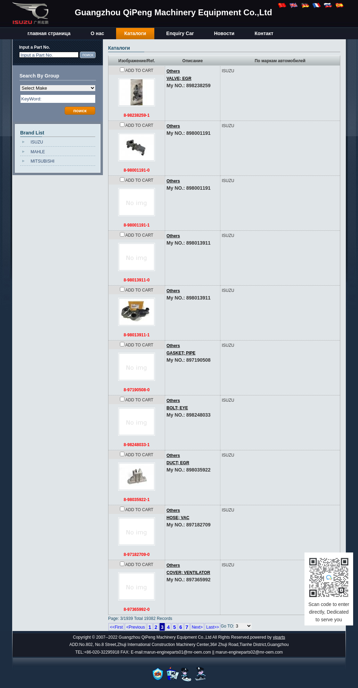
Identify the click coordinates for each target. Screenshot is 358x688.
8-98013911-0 (137, 280)
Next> (197, 627)
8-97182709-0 (137, 554)
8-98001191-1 (137, 225)
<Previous (135, 627)
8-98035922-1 (137, 499)
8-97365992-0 (137, 609)
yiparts (279, 637)
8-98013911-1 (137, 335)
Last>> (212, 627)
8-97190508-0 (137, 389)
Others (173, 126)
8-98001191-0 (137, 170)
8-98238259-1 (137, 115)
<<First (116, 627)
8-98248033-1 (137, 444)
